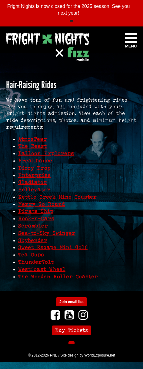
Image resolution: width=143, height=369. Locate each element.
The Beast (32, 146)
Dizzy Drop (34, 168)
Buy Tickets (71, 330)
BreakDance (35, 160)
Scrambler (33, 225)
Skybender (32, 240)
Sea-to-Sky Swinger (46, 233)
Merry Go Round (41, 204)
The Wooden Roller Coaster (58, 276)
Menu (131, 39)
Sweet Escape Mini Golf (53, 247)
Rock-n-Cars (36, 218)
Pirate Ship (35, 211)
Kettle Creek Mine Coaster (57, 197)
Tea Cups (31, 254)
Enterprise (34, 175)
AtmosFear (32, 139)
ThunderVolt (36, 262)
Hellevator (34, 189)
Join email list (71, 302)
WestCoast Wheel (41, 269)
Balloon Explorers (46, 153)
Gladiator (32, 182)
